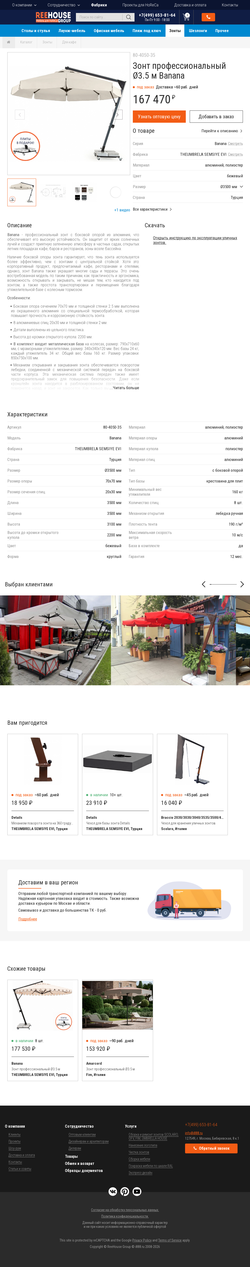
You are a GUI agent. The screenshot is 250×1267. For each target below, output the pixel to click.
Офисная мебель (109, 30)
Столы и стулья (35, 30)
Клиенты (15, 1134)
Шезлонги (198, 30)
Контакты (230, 4)
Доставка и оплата (190, 4)
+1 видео (122, 209)
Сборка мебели (139, 1159)
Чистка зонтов (139, 1152)
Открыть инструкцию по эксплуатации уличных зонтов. (195, 240)
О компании (22, 4)
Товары (71, 1156)
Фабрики (99, 4)
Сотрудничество (61, 4)
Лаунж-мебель (71, 30)
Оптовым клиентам (82, 1134)
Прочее (222, 30)
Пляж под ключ (147, 30)
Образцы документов (84, 1170)
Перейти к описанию (219, 130)
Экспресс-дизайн (140, 1173)
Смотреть (235, 144)
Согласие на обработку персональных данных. (125, 1210)
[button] (118, 115)
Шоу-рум (15, 1148)
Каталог (26, 42)
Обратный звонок (208, 17)
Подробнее (27, 919)
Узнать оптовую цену (159, 117)
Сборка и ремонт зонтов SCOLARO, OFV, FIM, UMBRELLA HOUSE (153, 1136)
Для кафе (69, 42)
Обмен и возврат (79, 1163)
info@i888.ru (194, 1133)
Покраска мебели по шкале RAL (151, 1166)
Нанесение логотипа (143, 1145)
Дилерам (75, 1148)
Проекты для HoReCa (140, 4)
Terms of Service (170, 1240)
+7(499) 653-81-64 (157, 17)
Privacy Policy (142, 1240)
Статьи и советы (20, 1169)
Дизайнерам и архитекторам (89, 1141)
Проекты (15, 1141)
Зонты (175, 30)
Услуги (130, 1126)
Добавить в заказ (216, 117)
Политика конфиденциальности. (125, 1216)
